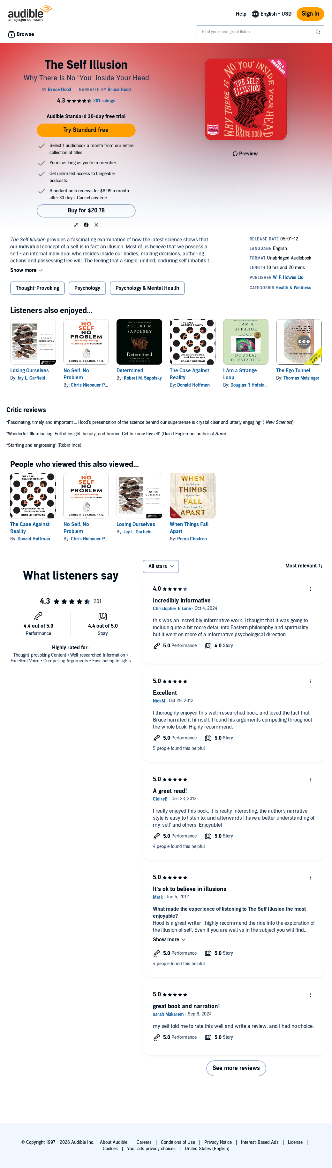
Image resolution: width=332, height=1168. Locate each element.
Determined (130, 370)
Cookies (110, 1148)
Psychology (87, 288)
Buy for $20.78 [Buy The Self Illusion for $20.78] (86, 210)
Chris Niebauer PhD (90, 385)
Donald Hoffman (193, 385)
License (295, 1142)
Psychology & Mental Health (147, 288)
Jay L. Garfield (31, 378)
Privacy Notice (218, 1142)
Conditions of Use (178, 1142)
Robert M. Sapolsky (143, 378)
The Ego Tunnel (293, 370)
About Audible (113, 1142)
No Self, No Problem (76, 374)
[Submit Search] (318, 31)
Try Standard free (86, 130)
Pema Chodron (192, 539)
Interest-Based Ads (260, 1142)
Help (241, 14)
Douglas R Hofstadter (251, 385)
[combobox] (260, 31)
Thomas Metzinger (301, 378)
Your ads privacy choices (151, 1148)
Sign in (310, 14)
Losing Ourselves (29, 370)
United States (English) (207, 1148)
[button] (76, 225)
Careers (144, 1142)
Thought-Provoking (37, 288)
